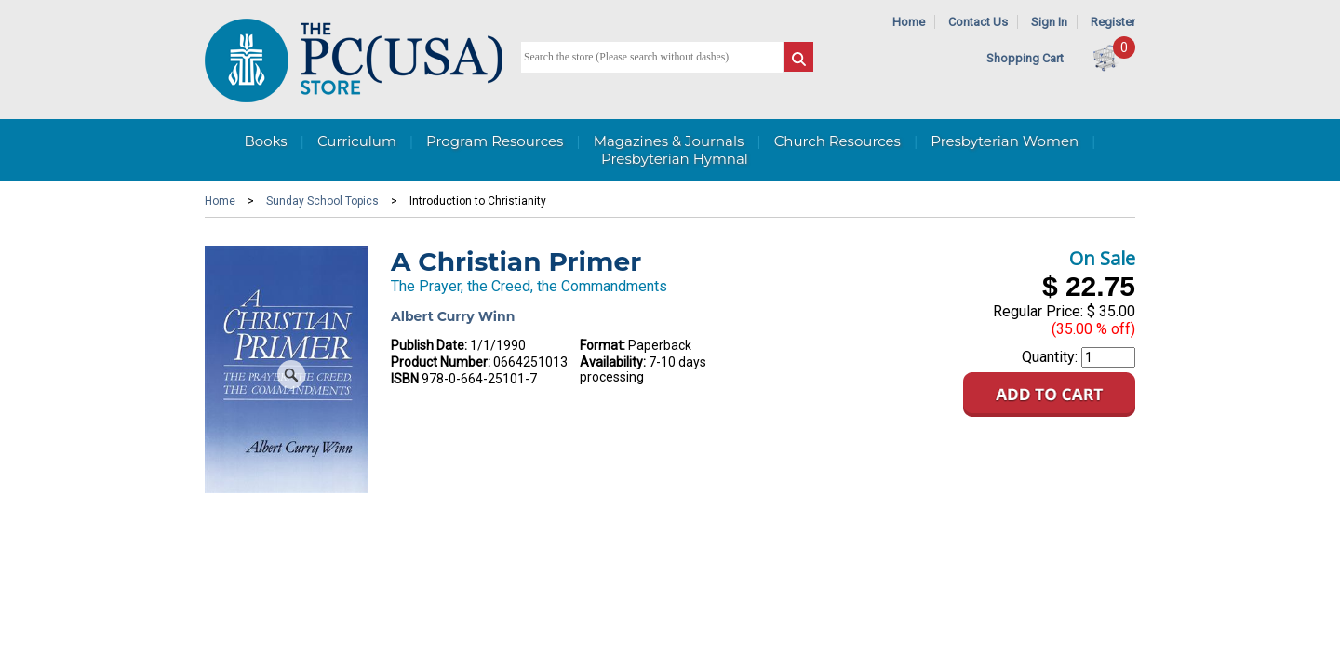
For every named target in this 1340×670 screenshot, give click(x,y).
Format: (602, 345)
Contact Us (978, 22)
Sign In (1049, 22)
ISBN (405, 378)
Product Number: (440, 362)
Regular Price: (1038, 311)
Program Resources (494, 141)
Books (265, 141)
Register (1113, 22)
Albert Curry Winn (453, 316)
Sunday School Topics (322, 201)
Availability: (613, 362)
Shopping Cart (1025, 58)
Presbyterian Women (1005, 141)
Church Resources (837, 141)
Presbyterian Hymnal (674, 159)
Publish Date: (429, 345)
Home (908, 22)
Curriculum (356, 141)
